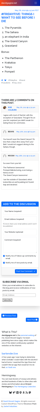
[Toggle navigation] (36, 3)
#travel (22, 80)
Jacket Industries (10, 406)
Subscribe (7, 300)
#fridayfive (12, 80)
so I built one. (11, 367)
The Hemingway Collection (25, 387)
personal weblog (27, 335)
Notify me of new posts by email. (19, 263)
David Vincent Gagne (11, 401)
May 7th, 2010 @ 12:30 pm (26, 107)
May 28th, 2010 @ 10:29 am (25, 156)
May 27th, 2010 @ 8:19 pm (26, 132)
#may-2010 (16, 83)
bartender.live (10, 353)
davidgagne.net (9, 3)
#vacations (5, 83)
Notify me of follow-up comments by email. (21, 257)
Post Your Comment (26, 271)
